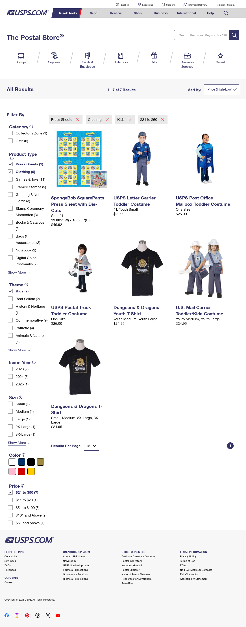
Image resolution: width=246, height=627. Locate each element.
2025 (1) (22, 384)
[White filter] (12, 462)
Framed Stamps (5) (31, 187)
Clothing (95, 119)
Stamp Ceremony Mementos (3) (30, 211)
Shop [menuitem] (138, 13)
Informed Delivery (197, 4)
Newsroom (69, 560)
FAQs (7, 565)
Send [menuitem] (94, 13)
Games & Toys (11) (30, 179)
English (120, 4)
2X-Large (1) (25, 426)
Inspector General (132, 565)
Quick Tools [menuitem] (68, 13)
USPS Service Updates (76, 565)
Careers (8, 582)
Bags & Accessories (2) (28, 239)
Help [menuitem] (210, 13)
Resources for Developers (137, 578)
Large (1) (23, 419)
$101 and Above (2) (31, 515)
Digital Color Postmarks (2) (26, 260)
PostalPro (127, 583)
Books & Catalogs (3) (30, 225)
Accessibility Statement (193, 578)
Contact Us (10, 556)
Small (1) (23, 404)
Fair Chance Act (189, 574)
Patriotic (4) (25, 328)
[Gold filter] (40, 462)
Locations (147, 4)
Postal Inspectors (132, 560)
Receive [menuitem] (116, 13)
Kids (121, 119)
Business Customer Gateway (138, 556)
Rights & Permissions (75, 578)
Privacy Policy (188, 556)
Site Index (10, 560)
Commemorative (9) (32, 320)
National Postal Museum (136, 574)
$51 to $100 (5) (27, 507)
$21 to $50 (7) (27, 492)
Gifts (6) (22, 140)
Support (170, 4)
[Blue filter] (21, 462)
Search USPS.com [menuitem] (226, 13)
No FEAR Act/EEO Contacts (196, 569)
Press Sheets (62, 119)
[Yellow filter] (31, 471)
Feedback (10, 569)
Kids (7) (22, 291)
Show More (17, 272)
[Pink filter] (12, 471)
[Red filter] (21, 471)
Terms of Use (187, 560)
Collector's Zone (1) (31, 133)
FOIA (183, 565)
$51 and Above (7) (30, 523)
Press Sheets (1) (29, 164)
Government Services (75, 574)
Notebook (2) (26, 250)
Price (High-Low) (219, 89)
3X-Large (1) (25, 434)
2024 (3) (22, 376)
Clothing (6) (25, 171)
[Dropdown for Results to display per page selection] (91, 446)
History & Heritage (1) (30, 309)
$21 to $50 (149, 119)
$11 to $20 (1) (26, 500)
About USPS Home (74, 556)
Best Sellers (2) (28, 298)
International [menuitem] (186, 13)
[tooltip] (31, 126)
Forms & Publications (75, 569)
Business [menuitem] (161, 13)
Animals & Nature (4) (30, 338)
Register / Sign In (225, 4)
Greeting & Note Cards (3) (28, 197)
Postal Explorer (130, 569)
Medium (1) (25, 411)
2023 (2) (22, 369)
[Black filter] (31, 462)
